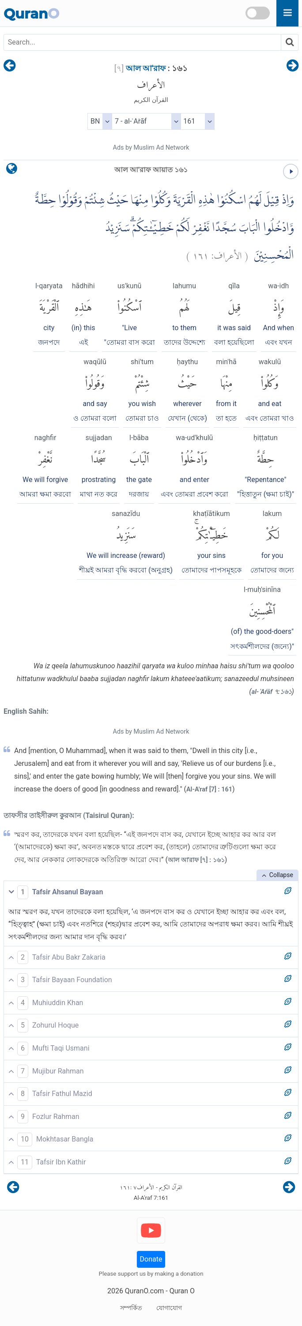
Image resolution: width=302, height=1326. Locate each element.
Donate (151, 1259)
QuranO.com (144, 1291)
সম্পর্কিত (131, 1307)
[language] (12, 170)
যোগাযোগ (169, 1307)
